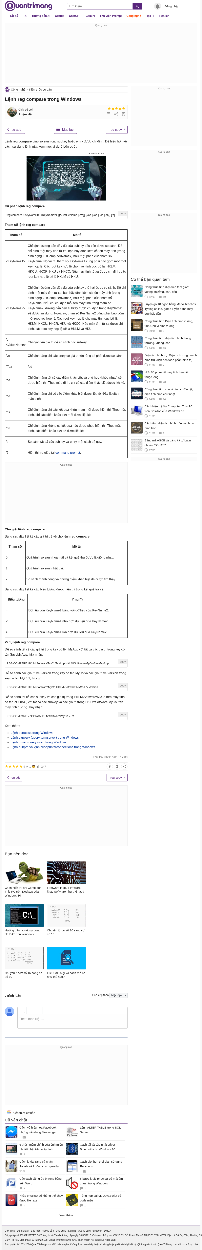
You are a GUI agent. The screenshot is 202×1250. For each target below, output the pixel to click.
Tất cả (14, 15)
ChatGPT (75, 15)
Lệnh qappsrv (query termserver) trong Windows (45, 737)
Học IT (150, 15)
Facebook (97, 1230)
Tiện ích (164, 15)
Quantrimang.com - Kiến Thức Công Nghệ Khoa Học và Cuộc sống (28, 6)
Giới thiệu (10, 1230)
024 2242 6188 (40, 1240)
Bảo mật (35, 1230)
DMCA (107, 1230)
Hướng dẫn (48, 1230)
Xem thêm (66, 1215)
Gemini (90, 15)
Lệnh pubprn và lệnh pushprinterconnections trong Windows (53, 747)
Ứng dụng (61, 1230)
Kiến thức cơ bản (40, 89)
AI (26, 15)
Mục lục (67, 129)
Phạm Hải (25, 114)
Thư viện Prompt (111, 15)
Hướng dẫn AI (41, 15)
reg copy (116, 129)
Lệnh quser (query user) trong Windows (38, 742)
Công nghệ (134, 15)
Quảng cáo (84, 1230)
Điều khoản (23, 1230)
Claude (59, 15)
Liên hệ (72, 1230)
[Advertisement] (101, 55)
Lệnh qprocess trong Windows (32, 732)
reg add (15, 129)
